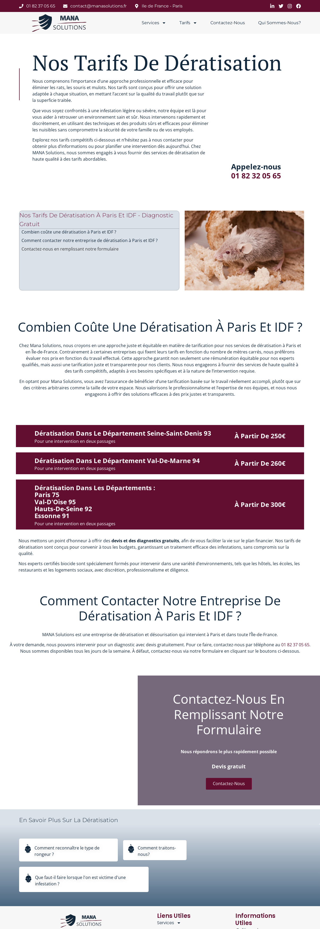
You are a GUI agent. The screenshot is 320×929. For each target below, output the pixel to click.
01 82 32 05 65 (256, 175)
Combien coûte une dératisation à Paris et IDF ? (68, 232)
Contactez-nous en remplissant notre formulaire (70, 249)
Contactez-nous (227, 23)
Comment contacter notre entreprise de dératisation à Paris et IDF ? (89, 240)
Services (154, 23)
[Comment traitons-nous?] (131, 850)
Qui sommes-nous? (279, 23)
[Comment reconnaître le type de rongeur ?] (27, 850)
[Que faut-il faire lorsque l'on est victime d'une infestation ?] (28, 879)
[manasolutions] (60, 23)
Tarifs (188, 23)
